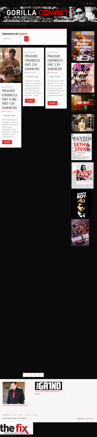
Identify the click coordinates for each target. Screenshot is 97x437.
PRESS (35, 415)
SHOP (21, 415)
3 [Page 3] (37, 375)
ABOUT (15, 415)
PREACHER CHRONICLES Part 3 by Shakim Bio (32, 62)
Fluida (85, 418)
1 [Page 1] (29, 375)
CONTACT (28, 415)
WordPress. (91, 418)
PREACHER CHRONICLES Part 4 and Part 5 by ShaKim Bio (9, 99)
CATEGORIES (6, 415)
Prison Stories (8, 87)
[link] (63, 3)
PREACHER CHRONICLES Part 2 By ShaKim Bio (55, 62)
